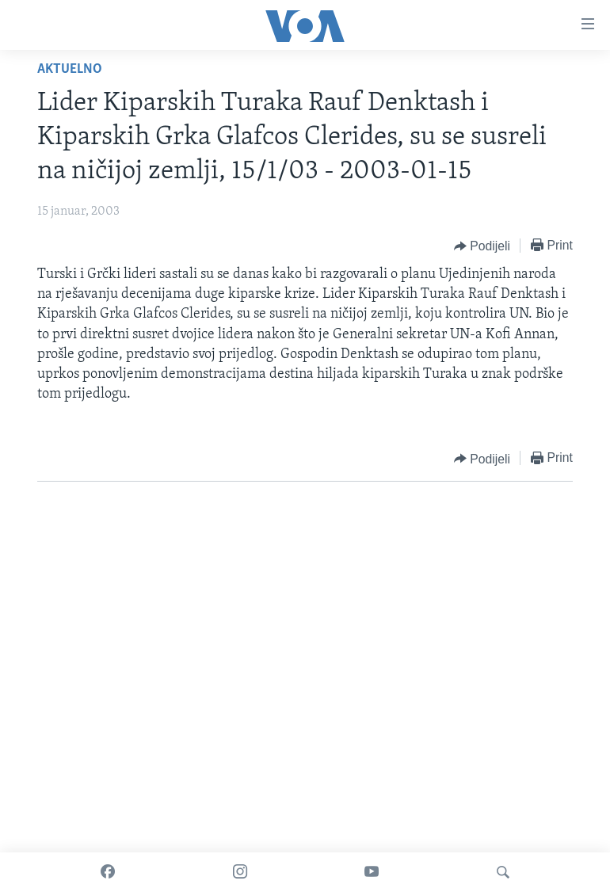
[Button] (482, 246)
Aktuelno (69, 69)
